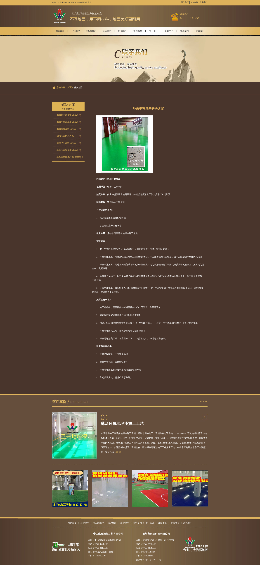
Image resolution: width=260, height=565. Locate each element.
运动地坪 (106, 31)
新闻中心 (169, 31)
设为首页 (185, 2)
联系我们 (203, 2)
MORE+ (203, 401)
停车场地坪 (91, 31)
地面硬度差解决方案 (66, 129)
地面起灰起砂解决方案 (67, 115)
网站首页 (60, 31)
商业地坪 (122, 31)
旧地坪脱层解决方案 (66, 143)
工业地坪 (75, 31)
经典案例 (184, 31)
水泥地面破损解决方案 (67, 150)
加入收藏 (194, 2)
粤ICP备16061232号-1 (154, 560)
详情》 (119, 452)
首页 (69, 87)
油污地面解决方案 (65, 136)
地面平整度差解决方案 (67, 122)
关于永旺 (153, 31)
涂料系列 (137, 31)
